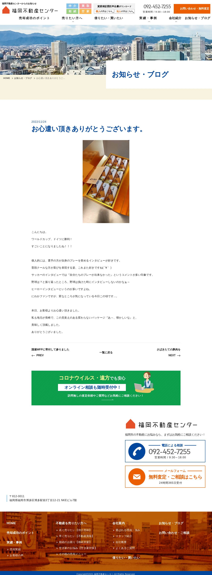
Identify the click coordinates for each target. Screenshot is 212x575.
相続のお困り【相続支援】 (75, 539)
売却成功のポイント (34, 20)
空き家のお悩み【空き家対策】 (78, 545)
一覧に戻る (106, 352)
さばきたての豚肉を (169, 352)
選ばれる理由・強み (128, 527)
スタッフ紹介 (124, 533)
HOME (6, 78)
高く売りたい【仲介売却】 (75, 527)
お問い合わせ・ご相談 (174, 530)
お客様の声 (17, 553)
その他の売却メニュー (72, 551)
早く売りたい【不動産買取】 (77, 533)
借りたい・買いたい (108, 20)
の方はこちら (104, 11)
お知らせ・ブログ (197, 20)
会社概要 (121, 539)
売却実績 (15, 547)
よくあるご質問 (125, 545)
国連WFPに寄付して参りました (50, 352)
